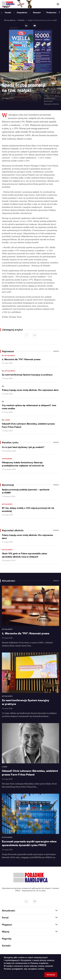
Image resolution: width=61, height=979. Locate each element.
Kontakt (6, 945)
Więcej (56, 351)
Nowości (37, 12)
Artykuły (21, 20)
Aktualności (9, 355)
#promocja (48, 101)
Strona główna (9, 20)
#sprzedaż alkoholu (51, 104)
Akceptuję (51, 975)
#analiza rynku (49, 98)
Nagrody (6, 938)
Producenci (51, 12)
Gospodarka (22, 12)
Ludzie (7, 420)
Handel (8, 12)
